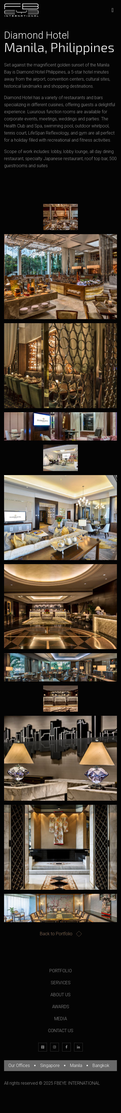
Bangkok (101, 1065)
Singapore (50, 1065)
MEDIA (60, 1018)
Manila (76, 1065)
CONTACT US (60, 1030)
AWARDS (60, 1006)
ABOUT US (60, 994)
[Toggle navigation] (113, 10)
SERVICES (61, 982)
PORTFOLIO (60, 970)
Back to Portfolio (60, 934)
